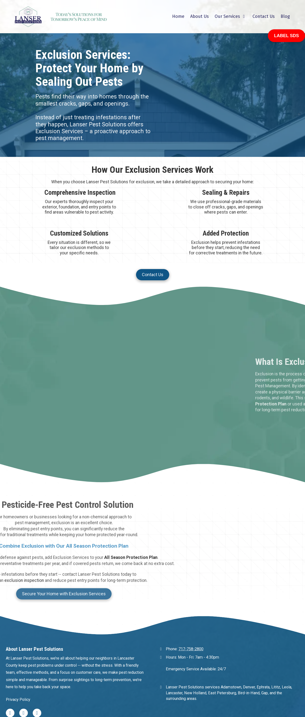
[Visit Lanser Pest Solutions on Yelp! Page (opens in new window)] (23, 666)
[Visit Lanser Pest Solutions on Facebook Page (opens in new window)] (10, 666)
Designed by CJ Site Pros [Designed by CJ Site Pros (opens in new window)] (186, 695)
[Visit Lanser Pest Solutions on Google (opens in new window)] (37, 666)
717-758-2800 (191, 602)
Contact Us (152, 274)
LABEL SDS (286, 35)
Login (152, 703)
